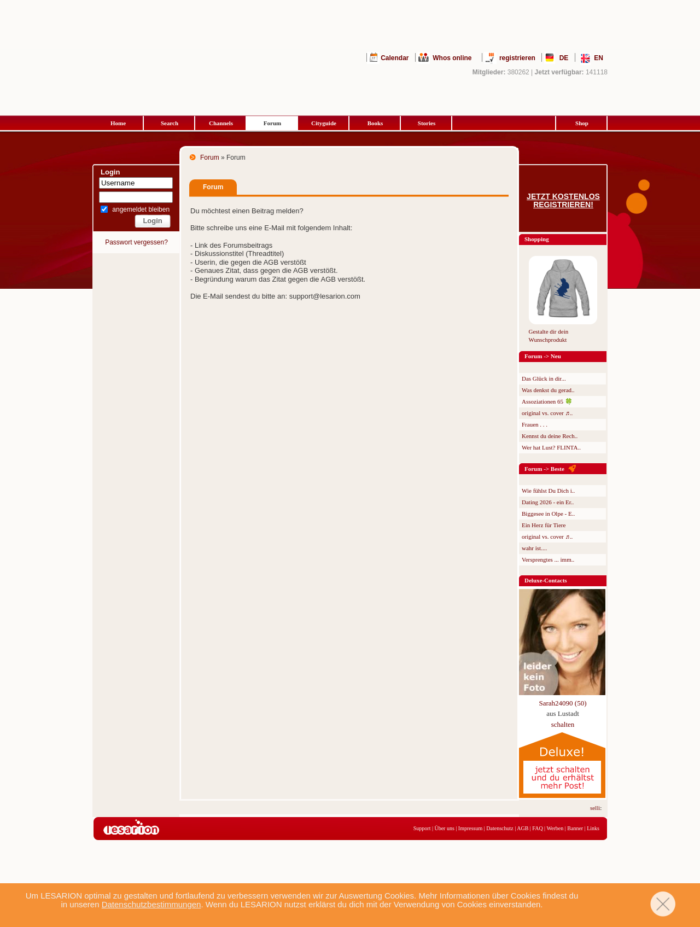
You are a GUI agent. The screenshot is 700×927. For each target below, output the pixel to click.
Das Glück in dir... (544, 378)
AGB (522, 828)
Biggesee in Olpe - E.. (548, 513)
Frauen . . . (534, 424)
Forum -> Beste (544, 468)
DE (564, 58)
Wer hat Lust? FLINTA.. (551, 447)
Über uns (444, 828)
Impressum (470, 828)
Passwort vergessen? (136, 242)
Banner (575, 828)
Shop (581, 123)
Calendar (395, 58)
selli (597, 807)
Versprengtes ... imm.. (548, 559)
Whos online (452, 58)
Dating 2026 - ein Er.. (548, 502)
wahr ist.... (534, 548)
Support (422, 828)
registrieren (517, 58)
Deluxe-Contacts (545, 580)
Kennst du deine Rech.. (550, 436)
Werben (554, 828)
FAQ (537, 828)
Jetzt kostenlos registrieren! (563, 200)
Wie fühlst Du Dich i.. (548, 490)
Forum (272, 123)
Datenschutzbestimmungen (151, 904)
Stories (426, 123)
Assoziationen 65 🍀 (547, 401)
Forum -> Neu (542, 356)
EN (598, 58)
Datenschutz (499, 828)
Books (375, 123)
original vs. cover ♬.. (547, 413)
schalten (563, 724)
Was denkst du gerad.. (548, 390)
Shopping (536, 239)
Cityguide (323, 123)
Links (593, 828)
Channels (221, 123)
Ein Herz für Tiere (543, 525)
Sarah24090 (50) (562, 703)
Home (118, 123)
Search (169, 123)
